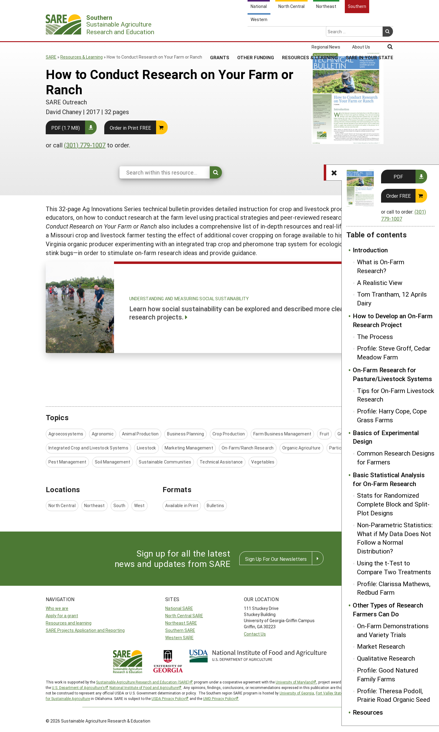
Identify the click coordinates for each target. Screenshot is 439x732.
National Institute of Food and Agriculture (143, 687)
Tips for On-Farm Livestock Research (395, 395)
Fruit (324, 434)
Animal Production (140, 434)
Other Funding (255, 33)
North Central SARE (184, 615)
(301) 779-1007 (84, 145)
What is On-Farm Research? (380, 266)
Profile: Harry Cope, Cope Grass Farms (392, 415)
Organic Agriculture (301, 448)
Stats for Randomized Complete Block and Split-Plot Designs (393, 504)
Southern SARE (180, 630)
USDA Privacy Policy (168, 698)
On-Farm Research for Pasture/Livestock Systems (392, 374)
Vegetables (262, 462)
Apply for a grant (62, 615)
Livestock (146, 448)
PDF (398, 176)
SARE (51, 57)
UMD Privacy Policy (219, 698)
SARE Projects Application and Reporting (85, 630)
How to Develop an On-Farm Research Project (393, 320)
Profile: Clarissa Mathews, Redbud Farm (393, 588)
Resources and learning (68, 623)
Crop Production (228, 434)
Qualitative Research (386, 658)
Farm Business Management (282, 434)
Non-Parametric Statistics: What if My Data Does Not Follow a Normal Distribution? (395, 538)
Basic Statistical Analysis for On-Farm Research (389, 479)
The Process (375, 336)
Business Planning (185, 434)
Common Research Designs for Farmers (395, 457)
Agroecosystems (65, 434)
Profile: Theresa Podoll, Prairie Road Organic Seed (393, 695)
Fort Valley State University (338, 693)
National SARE (179, 608)
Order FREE (398, 196)
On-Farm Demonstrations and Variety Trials (393, 630)
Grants (219, 33)
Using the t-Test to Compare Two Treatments (394, 567)
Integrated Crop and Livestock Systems (88, 448)
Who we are (57, 608)
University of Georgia (297, 693)
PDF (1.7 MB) (65, 127)
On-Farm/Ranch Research (248, 448)
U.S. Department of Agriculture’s (78, 687)
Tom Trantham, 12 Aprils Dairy (392, 298)
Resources (368, 712)
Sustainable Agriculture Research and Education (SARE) (142, 682)
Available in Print (181, 505)
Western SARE (179, 637)
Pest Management (67, 462)
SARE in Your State (369, 33)
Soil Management (112, 462)
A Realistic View (379, 282)
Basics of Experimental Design (386, 437)
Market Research (381, 646)
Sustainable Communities (165, 462)
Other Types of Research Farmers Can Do (388, 609)
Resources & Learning (310, 33)
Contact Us (255, 634)
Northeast (94, 505)
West (139, 505)
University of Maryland (294, 682)
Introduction (370, 250)
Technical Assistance (221, 462)
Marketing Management (189, 448)
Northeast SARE (181, 623)
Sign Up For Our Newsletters (276, 559)
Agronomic (102, 434)
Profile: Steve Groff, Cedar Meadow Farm (393, 352)
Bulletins (215, 505)
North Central (62, 505)
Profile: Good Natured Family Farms (387, 674)
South (119, 505)
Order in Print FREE (130, 127)
